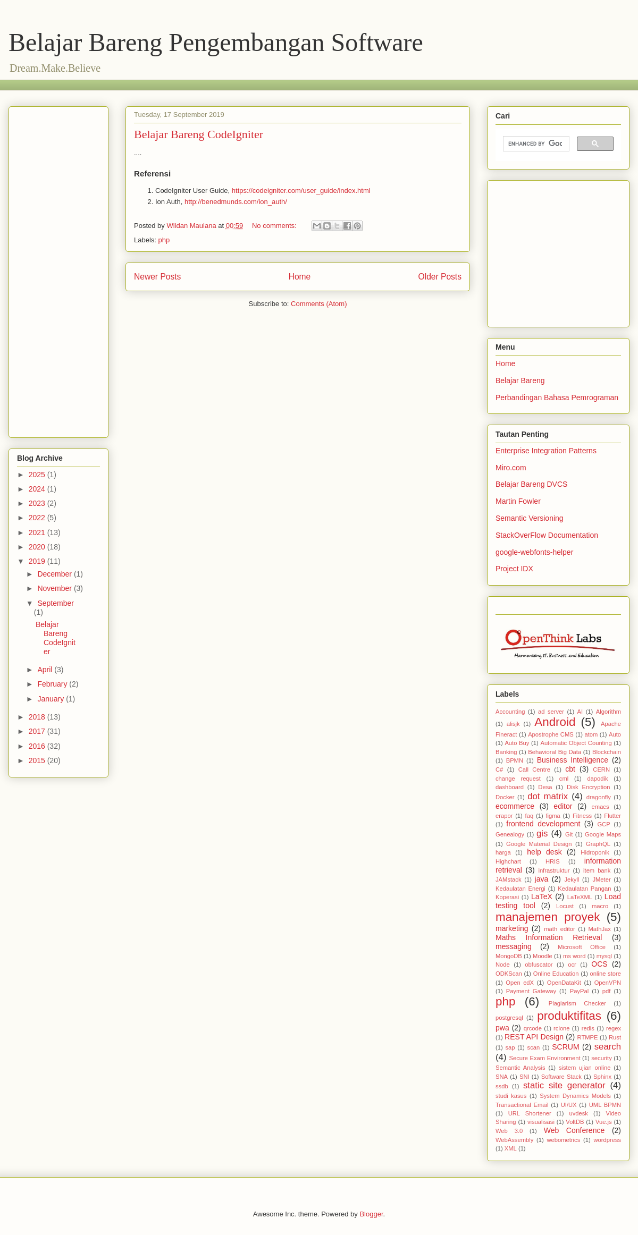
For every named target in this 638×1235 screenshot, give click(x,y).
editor (562, 806)
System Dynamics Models (575, 1096)
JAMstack (509, 879)
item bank (596, 870)
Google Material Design (539, 844)
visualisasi (541, 1122)
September (55, 603)
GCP (603, 824)
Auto (615, 734)
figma (552, 816)
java (542, 879)
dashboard (510, 787)
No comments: (275, 226)
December (55, 574)
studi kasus (511, 1096)
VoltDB (575, 1122)
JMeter (601, 879)
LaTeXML (579, 897)
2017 (38, 731)
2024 (38, 489)
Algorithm (608, 711)
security (601, 1058)
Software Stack (561, 1076)
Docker (505, 797)
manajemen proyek (548, 917)
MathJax (600, 929)
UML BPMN (605, 1105)
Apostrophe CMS (551, 734)
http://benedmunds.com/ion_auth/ (235, 202)
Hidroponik (595, 852)
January (51, 699)
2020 (38, 547)
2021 (38, 532)
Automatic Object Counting (575, 743)
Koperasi (507, 897)
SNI (524, 1076)
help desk (544, 852)
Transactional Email (522, 1105)
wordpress (607, 1140)
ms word (574, 956)
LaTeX (541, 896)
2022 (38, 517)
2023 (38, 503)
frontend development (543, 823)
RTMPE (587, 1037)
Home (300, 276)
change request (518, 778)
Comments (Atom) (319, 304)
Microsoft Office (582, 947)
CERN (601, 769)
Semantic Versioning (530, 518)
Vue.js (603, 1122)
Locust (565, 906)
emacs (600, 806)
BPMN (514, 760)
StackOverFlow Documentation (547, 535)
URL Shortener (529, 1113)
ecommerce (515, 806)
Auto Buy (517, 743)
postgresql (509, 1017)
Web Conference (574, 1130)
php (164, 240)
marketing (512, 928)
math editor (559, 929)
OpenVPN (607, 982)
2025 (38, 474)
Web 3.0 (509, 1131)
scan (533, 1047)
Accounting (510, 711)
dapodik (597, 778)
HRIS (552, 861)
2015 (38, 760)
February (53, 684)
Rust (615, 1037)
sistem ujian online (585, 1067)
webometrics (563, 1140)
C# (499, 769)
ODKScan (509, 973)
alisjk (513, 724)
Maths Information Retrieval (549, 937)
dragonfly (598, 797)
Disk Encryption (588, 787)
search (607, 1047)
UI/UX (569, 1105)
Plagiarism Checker (577, 1003)
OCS (599, 964)
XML (511, 1148)
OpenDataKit (564, 982)
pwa (502, 1027)
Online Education (556, 973)
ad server (551, 711)
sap (510, 1047)
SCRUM (565, 1047)
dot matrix (547, 796)
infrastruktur (553, 870)
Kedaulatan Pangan (584, 888)
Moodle (542, 956)
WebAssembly (514, 1140)
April (45, 669)
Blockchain (606, 752)
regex (613, 1028)
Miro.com (511, 467)
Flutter (612, 816)
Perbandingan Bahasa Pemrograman (557, 397)
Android (554, 722)
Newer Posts (157, 276)
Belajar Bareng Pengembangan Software (216, 42)
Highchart (508, 861)
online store (605, 973)
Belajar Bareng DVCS (531, 484)
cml (563, 778)
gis (542, 833)
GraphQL (598, 844)
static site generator (564, 1085)
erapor (504, 816)
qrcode (533, 1028)
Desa (545, 787)
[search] (535, 144)
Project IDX (514, 568)
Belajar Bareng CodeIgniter (198, 134)
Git (569, 834)
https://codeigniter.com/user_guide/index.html (301, 190)
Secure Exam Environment (545, 1058)
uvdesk (578, 1113)
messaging (514, 946)
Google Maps (603, 834)
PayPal (579, 991)
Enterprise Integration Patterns (546, 450)
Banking (506, 752)
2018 (38, 717)
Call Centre (534, 769)
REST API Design (534, 1037)
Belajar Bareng (520, 380)
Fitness (582, 816)
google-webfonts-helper (534, 552)
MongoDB (509, 956)
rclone (561, 1028)
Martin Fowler (518, 501)
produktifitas (569, 1015)
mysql (604, 956)
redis (588, 1028)
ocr (572, 964)
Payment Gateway (531, 991)
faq (529, 816)
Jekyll (571, 879)
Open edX (520, 982)
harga (503, 852)
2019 (38, 561)
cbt (570, 769)
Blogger (371, 1214)
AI (580, 711)
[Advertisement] (210, 84)
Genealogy (510, 834)
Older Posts (439, 276)
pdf (606, 991)
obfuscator (538, 964)
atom (591, 734)
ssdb (502, 1086)
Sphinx (602, 1076)
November (55, 588)
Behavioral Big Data (554, 752)
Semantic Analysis (520, 1067)
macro (600, 906)
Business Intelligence (572, 760)
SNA (502, 1076)
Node (503, 964)
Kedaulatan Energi (520, 888)
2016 (38, 746)
